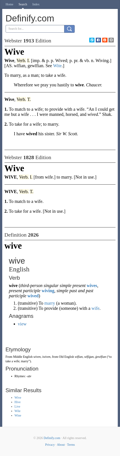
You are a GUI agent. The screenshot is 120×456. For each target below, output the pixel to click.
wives (92, 285)
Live (17, 406)
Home (9, 4)
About (61, 444)
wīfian (79, 356)
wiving (48, 290)
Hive (18, 402)
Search (23, 4)
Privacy (50, 444)
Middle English (23, 356)
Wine (18, 415)
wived (33, 295)
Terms (71, 444)
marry (49, 303)
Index (35, 4)
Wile (18, 411)
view (22, 323)
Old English (66, 356)
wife (96, 308)
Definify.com (52, 438)
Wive (18, 397)
